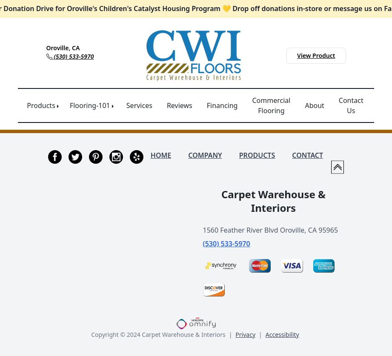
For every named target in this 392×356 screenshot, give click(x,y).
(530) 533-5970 (226, 243)
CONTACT (307, 155)
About (314, 105)
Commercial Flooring (271, 105)
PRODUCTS (257, 155)
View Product (316, 55)
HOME (161, 155)
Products (41, 105)
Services (139, 105)
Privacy (245, 334)
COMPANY (205, 155)
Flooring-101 (90, 105)
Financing (222, 105)
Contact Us (351, 105)
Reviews (179, 105)
